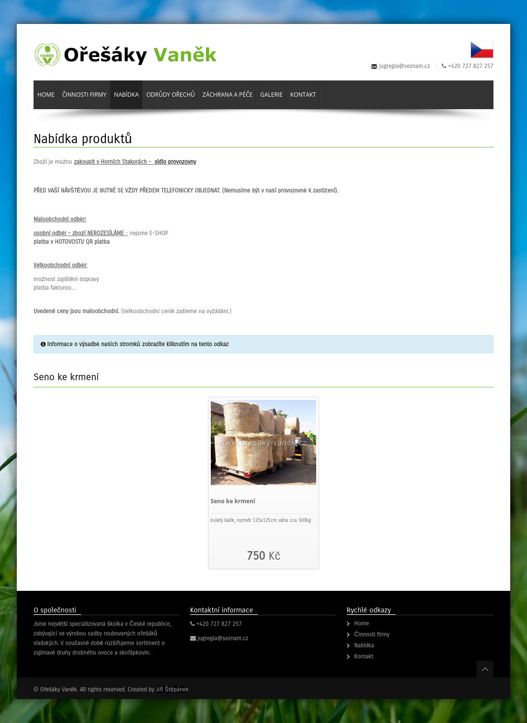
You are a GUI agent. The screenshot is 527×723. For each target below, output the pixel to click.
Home (46, 94)
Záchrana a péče (227, 94)
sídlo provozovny (175, 161)
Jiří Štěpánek (172, 689)
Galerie (271, 94)
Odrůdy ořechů (170, 94)
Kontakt (303, 94)
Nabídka (126, 94)
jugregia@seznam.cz (404, 66)
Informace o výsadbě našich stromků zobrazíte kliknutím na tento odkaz (138, 344)
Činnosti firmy (84, 94)
